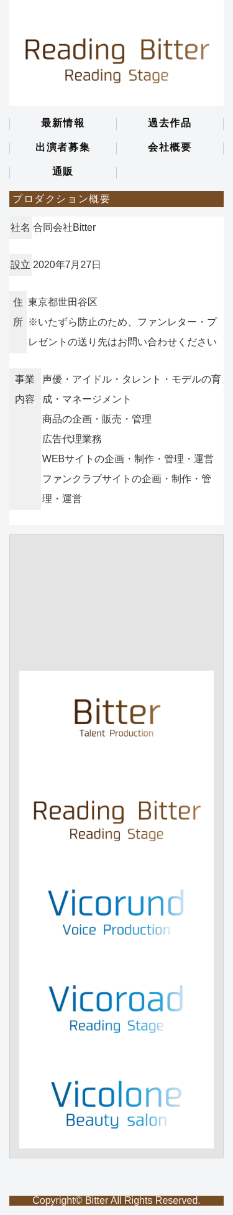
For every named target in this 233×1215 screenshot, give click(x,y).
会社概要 (169, 147)
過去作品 (169, 123)
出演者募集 (62, 147)
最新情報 (63, 123)
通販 (63, 172)
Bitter (96, 1200)
